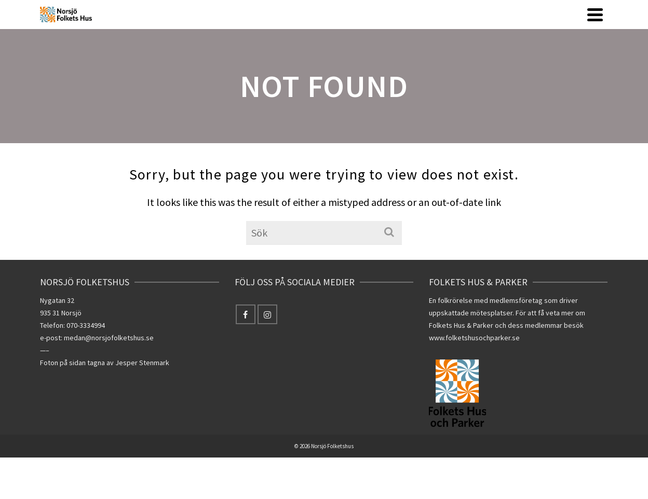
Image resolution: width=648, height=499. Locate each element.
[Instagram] (267, 314)
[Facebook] (245, 314)
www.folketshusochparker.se (474, 337)
